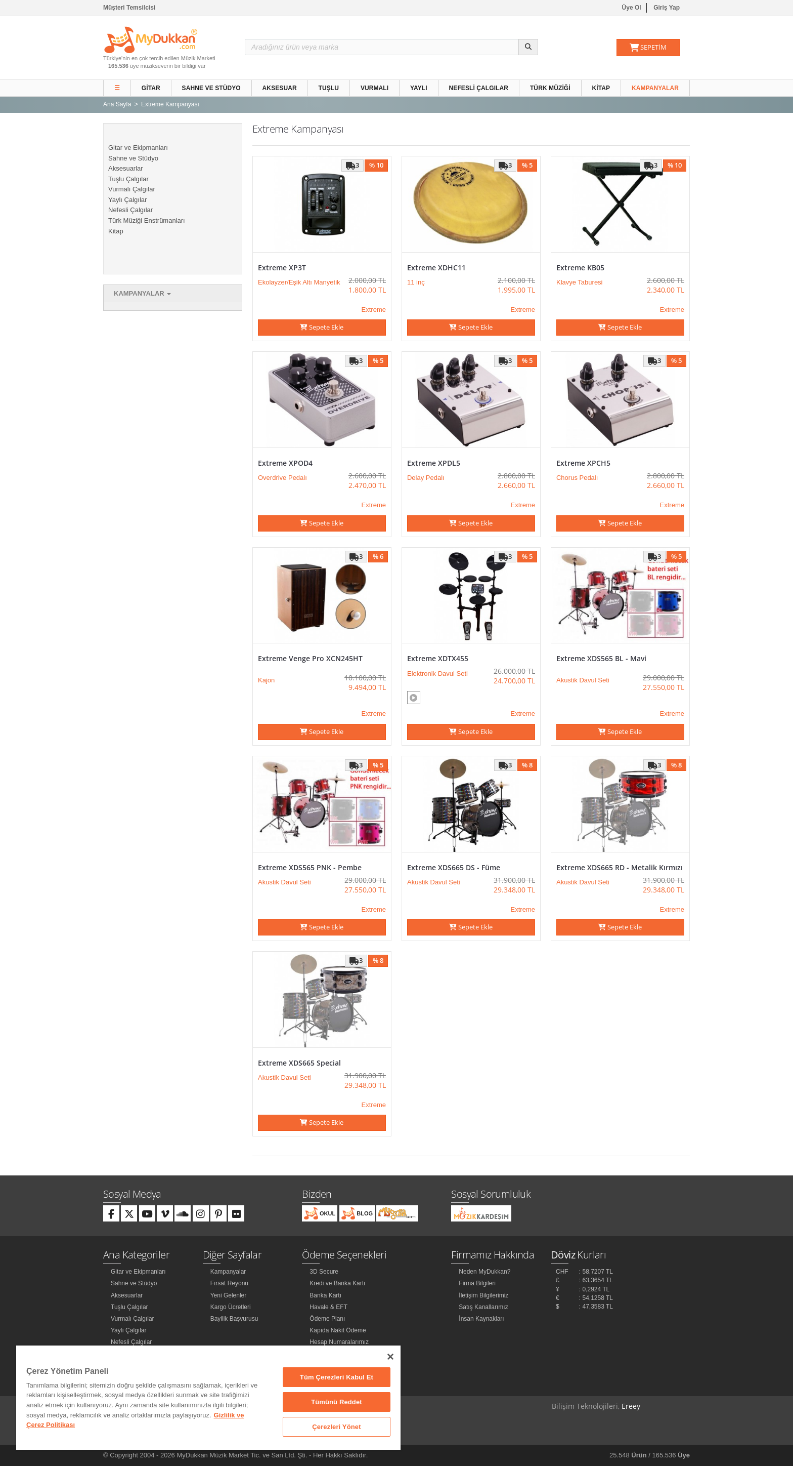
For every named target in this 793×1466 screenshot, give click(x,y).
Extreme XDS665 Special (299, 1063)
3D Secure (324, 1271)
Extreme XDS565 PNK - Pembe (310, 867)
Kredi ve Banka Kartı (337, 1283)
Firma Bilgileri (477, 1283)
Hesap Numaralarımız (339, 1342)
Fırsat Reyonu (229, 1283)
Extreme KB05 (580, 267)
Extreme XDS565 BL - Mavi (601, 658)
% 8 (527, 764)
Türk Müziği (550, 88)
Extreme (374, 309)
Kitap (601, 88)
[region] (208, 1398)
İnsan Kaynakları (481, 1318)
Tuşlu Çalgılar (128, 179)
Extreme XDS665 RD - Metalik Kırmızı (619, 867)
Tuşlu (329, 88)
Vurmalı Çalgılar (131, 189)
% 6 (378, 556)
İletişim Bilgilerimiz (483, 1295)
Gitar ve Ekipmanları (138, 147)
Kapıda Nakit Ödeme (338, 1330)
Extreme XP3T (282, 267)
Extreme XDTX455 (437, 658)
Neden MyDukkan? (484, 1271)
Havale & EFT (328, 1307)
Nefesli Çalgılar (479, 88)
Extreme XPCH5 (583, 463)
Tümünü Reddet (336, 1402)
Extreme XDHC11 (436, 267)
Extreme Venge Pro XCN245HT (310, 658)
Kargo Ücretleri (230, 1307)
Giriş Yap (666, 7)
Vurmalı (374, 88)
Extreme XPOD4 (285, 463)
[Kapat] (390, 1357)
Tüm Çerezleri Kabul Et (336, 1377)
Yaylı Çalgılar (127, 199)
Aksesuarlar (125, 168)
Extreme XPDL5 (433, 463)
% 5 (527, 165)
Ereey (631, 1406)
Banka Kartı (325, 1295)
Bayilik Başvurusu (234, 1318)
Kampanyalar (655, 88)
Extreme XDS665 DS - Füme (453, 867)
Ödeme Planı (327, 1318)
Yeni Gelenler (228, 1295)
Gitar (151, 88)
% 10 (376, 165)
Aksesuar (279, 88)
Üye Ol (631, 7)
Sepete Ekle (321, 327)
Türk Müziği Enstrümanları (146, 220)
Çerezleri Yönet (336, 1427)
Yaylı (418, 88)
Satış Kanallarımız (483, 1307)
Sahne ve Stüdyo (211, 88)
